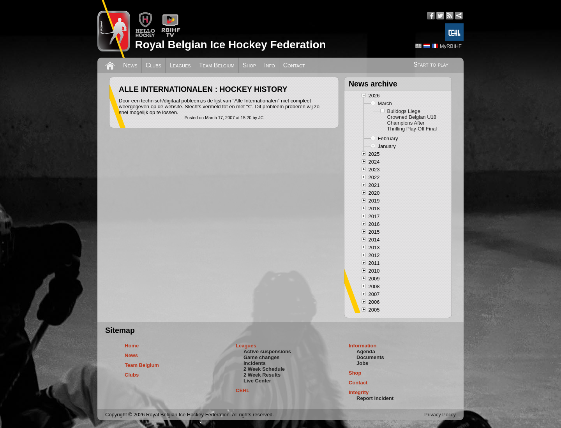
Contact (294, 65)
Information (363, 346)
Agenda (365, 351)
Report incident (374, 398)
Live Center (257, 381)
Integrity (359, 392)
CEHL (242, 390)
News (130, 65)
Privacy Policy (440, 414)
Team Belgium (217, 65)
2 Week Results (261, 375)
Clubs (153, 65)
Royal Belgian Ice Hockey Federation (230, 45)
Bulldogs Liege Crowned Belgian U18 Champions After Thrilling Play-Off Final (412, 120)
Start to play (430, 64)
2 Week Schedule (264, 369)
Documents (370, 357)
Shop (249, 65)
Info (269, 65)
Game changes (261, 357)
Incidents (254, 363)
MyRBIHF (451, 46)
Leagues (180, 65)
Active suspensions (267, 351)
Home (132, 346)
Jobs (362, 363)
